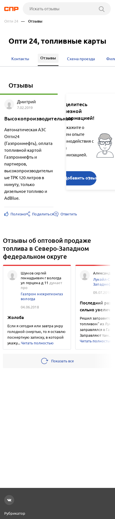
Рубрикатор (14, 513)
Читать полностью (37, 343)
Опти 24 (11, 21)
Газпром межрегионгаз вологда (42, 296)
